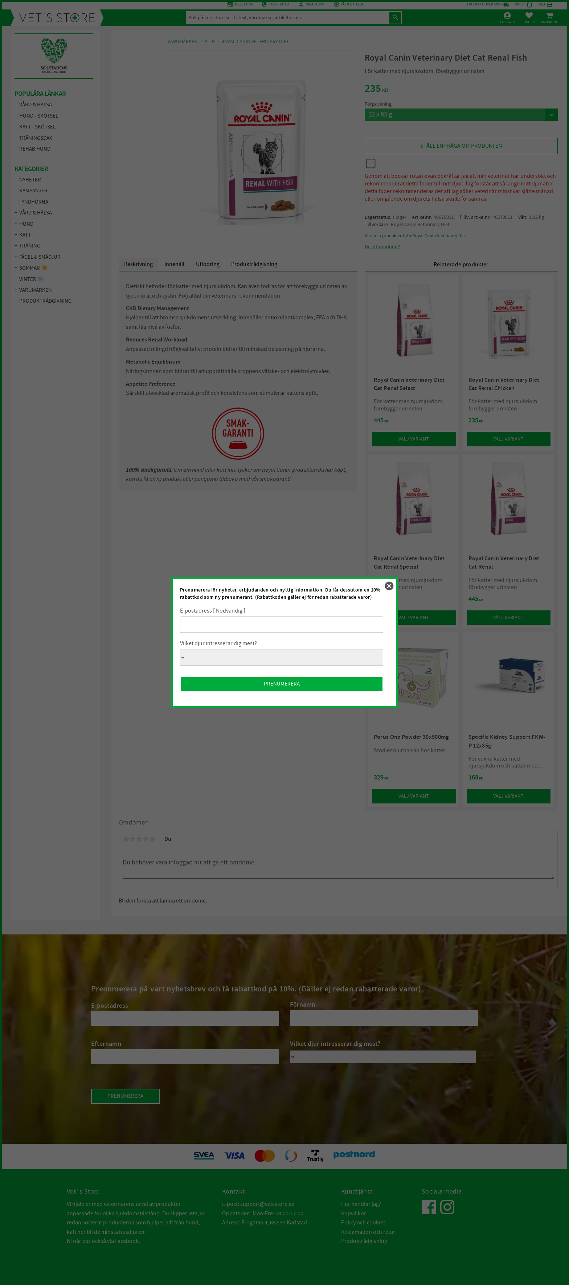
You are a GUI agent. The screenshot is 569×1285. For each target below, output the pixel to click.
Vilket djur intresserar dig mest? (218, 643)
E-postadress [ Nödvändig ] (212, 610)
